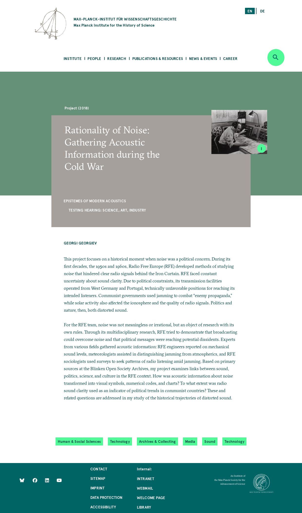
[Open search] (275, 57)
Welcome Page (151, 497)
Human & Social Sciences (79, 441)
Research (116, 58)
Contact (98, 468)
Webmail (145, 488)
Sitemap (97, 478)
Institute (73, 58)
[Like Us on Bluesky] (22, 480)
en (249, 10)
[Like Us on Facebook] (35, 480)
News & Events (203, 58)
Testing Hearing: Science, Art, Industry (107, 210)
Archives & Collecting (157, 441)
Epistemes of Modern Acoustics (95, 200)
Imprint (97, 487)
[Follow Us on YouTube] (59, 480)
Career (230, 58)
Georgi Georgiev (80, 242)
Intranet (145, 478)
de (262, 10)
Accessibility (103, 506)
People (94, 58)
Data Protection (106, 497)
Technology (120, 441)
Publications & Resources (157, 58)
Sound (209, 441)
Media (190, 441)
